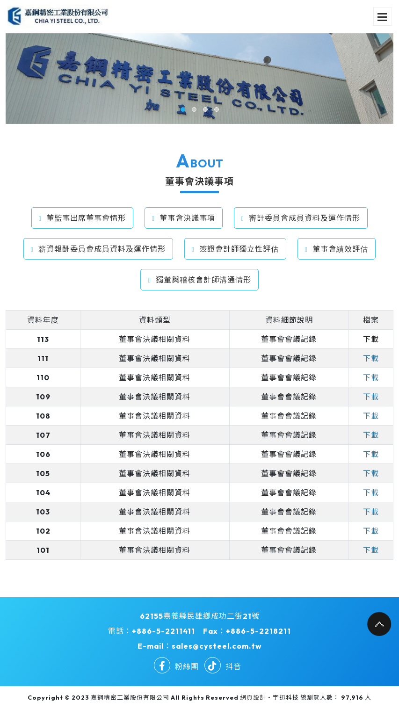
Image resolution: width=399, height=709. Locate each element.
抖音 (222, 666)
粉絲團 (176, 666)
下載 (371, 339)
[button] (183, 109)
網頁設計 (253, 697)
